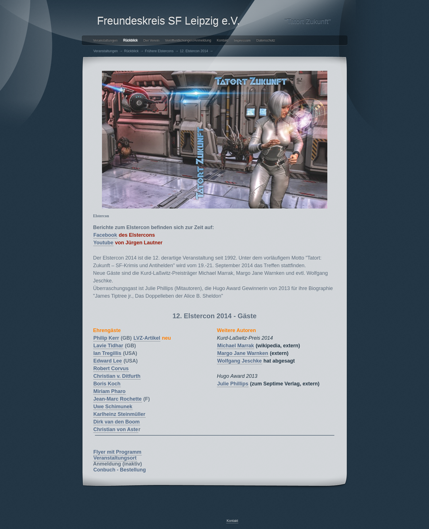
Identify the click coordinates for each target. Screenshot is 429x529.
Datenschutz (265, 40)
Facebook (105, 235)
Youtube (103, 242)
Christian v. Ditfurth (117, 376)
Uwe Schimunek (112, 406)
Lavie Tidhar (108, 345)
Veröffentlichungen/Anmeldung (188, 40)
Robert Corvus (111, 368)
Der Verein (151, 40)
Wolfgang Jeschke (239, 361)
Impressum (242, 40)
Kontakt (222, 40)
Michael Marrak (235, 345)
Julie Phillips (232, 384)
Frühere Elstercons (159, 51)
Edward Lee (107, 361)
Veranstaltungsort (115, 458)
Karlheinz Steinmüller (119, 414)
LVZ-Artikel (147, 338)
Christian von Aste (115, 429)
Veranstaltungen (105, 40)
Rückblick (130, 40)
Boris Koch (107, 384)
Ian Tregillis (107, 353)
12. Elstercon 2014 (194, 51)
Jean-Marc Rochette (117, 399)
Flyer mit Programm (117, 452)
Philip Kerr (106, 338)
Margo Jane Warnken (242, 353)
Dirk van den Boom (116, 422)
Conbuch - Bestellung (119, 470)
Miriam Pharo (109, 391)
